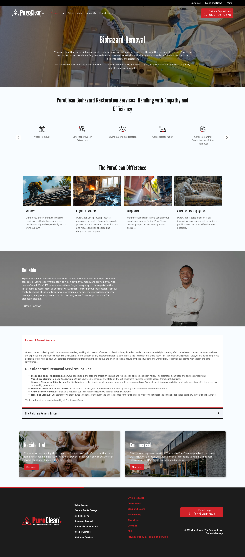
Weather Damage (83, 532)
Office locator (136, 497)
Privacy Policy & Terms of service (148, 536)
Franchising (105, 13)
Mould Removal (82, 516)
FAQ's (229, 3)
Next (225, 136)
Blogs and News (213, 3)
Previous (17, 136)
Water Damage (81, 505)
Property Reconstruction (86, 526)
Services (57, 13)
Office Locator (75, 13)
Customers (196, 3)
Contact (132, 525)
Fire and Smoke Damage (86, 510)
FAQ (130, 531)
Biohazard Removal (84, 521)
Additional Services (84, 537)
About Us (91, 13)
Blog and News (136, 508)
